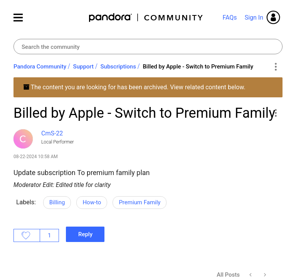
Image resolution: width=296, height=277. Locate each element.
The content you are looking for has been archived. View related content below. (134, 87)
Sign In (254, 17)
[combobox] (148, 46)
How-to (91, 202)
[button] (275, 112)
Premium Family (139, 202)
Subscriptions (118, 66)
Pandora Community (146, 17)
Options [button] (275, 67)
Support (83, 66)
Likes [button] (27, 235)
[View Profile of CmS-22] (52, 133)
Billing (57, 202)
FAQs (229, 17)
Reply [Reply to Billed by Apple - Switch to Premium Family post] (85, 234)
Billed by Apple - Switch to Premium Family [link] (198, 66)
